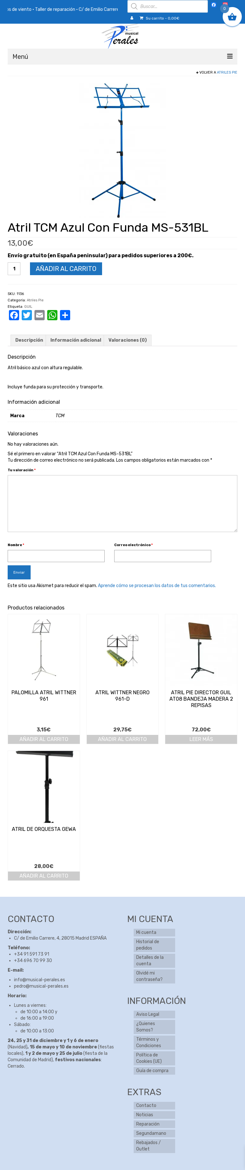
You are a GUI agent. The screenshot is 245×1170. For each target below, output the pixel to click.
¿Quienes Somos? (145, 1027)
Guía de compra (152, 1070)
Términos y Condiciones (148, 1042)
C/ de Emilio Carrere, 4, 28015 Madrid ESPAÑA (60, 938)
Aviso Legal (147, 1014)
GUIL (28, 307)
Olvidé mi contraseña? (149, 976)
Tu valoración (22, 470)
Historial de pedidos (147, 945)
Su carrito (159, 18)
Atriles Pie (227, 72)
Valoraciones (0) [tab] (127, 340)
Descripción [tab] (29, 340)
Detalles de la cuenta (150, 961)
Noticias (144, 1115)
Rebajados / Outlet (148, 1146)
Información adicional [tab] (75, 340)
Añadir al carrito (66, 269)
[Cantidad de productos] (14, 268)
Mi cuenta (146, 932)
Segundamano (151, 1133)
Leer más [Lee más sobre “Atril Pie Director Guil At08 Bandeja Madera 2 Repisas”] (201, 739)
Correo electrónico (133, 545)
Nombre (16, 545)
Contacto (146, 1105)
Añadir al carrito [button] (43, 739)
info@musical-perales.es (39, 980)
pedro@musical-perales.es (41, 986)
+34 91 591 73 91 (31, 954)
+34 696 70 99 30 (33, 960)
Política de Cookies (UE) (149, 1058)
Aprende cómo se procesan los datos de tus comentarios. (157, 585)
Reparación (148, 1124)
